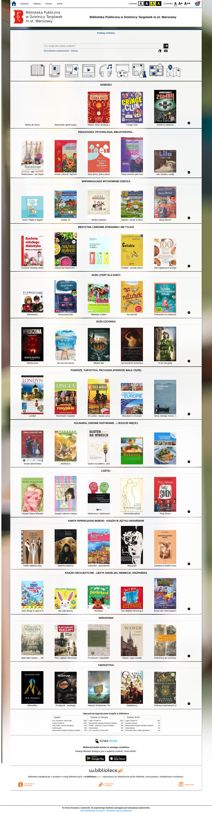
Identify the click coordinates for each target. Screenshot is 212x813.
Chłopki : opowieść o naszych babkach (101, 725)
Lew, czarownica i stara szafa (62, 720)
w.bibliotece (92, 776)
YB (152, 3)
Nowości (25, 4)
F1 (180, 3)
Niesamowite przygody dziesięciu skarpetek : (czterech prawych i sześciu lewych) (79, 730)
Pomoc (48, 4)
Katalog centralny (106, 33)
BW (147, 3)
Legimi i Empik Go (58, 723)
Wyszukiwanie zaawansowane (56, 50)
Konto (60, 4)
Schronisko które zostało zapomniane (137, 730)
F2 (187, 3)
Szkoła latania (57, 728)
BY (158, 3)
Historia (37, 4)
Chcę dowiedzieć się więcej (92, 810)
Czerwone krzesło (131, 723)
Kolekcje (74, 50)
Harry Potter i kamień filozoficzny (63, 725)
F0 (175, 3)
